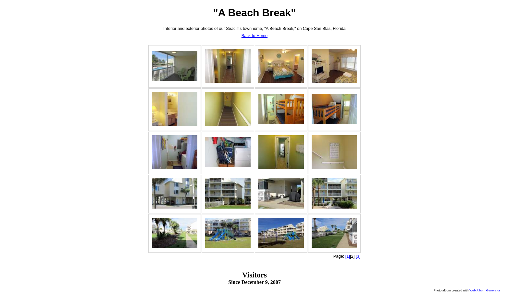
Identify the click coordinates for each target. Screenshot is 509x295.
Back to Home (254, 35)
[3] (358, 256)
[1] (347, 256)
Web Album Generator (484, 290)
